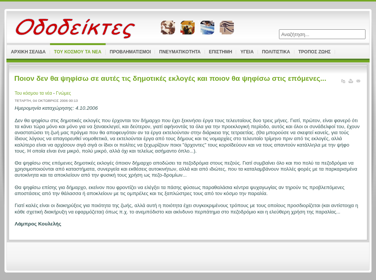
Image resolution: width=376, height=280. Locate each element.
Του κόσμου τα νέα (34, 93)
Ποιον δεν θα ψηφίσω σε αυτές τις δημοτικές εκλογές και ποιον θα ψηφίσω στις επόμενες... (170, 78)
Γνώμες (63, 93)
